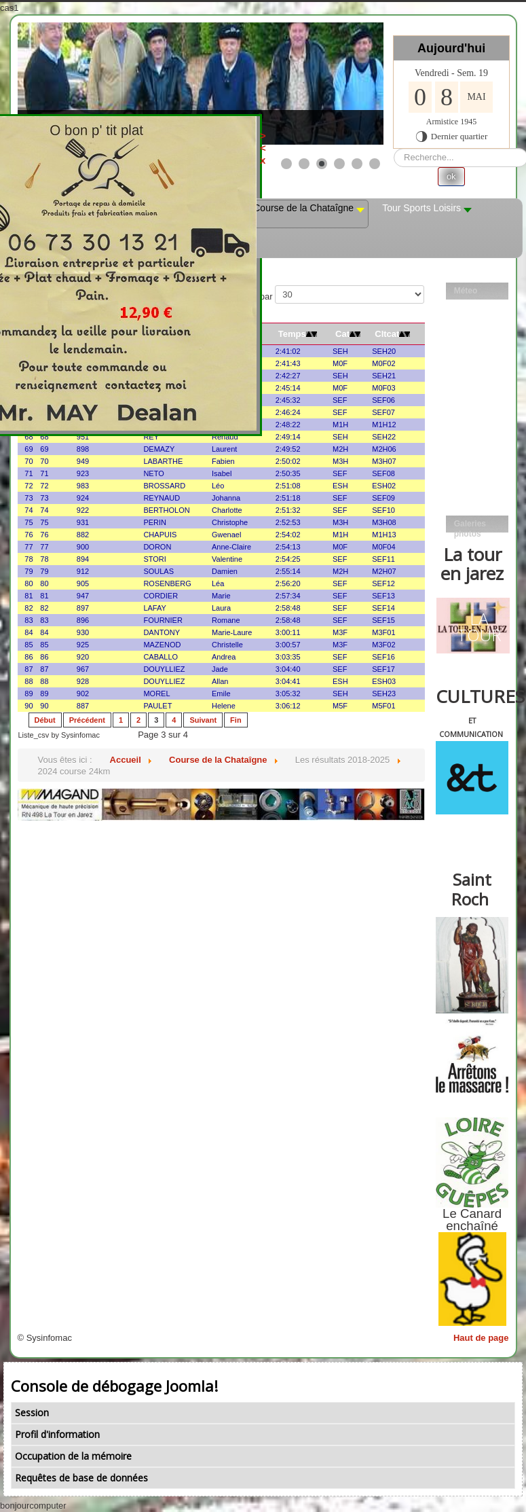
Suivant (203, 720)
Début (45, 720)
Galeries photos (470, 526)
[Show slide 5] (357, 163)
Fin (236, 720)
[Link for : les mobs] (200, 83)
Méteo (466, 290)
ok (451, 176)
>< (331, 142)
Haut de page (481, 1338)
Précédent (87, 720)
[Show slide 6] (374, 163)
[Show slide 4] (339, 163)
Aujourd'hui (451, 48)
